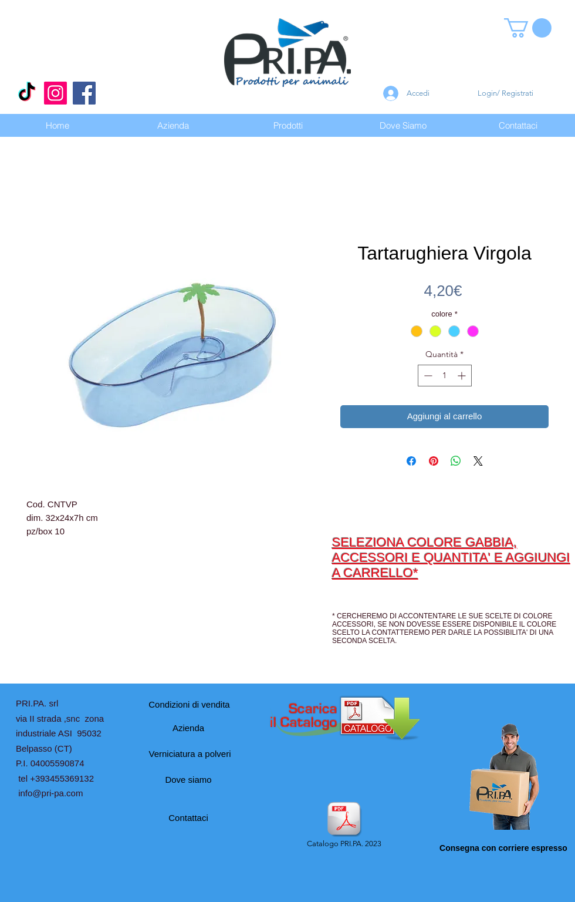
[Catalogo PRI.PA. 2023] (344, 825)
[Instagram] (55, 93)
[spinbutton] (444, 375)
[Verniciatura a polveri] (190, 753)
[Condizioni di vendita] (189, 704)
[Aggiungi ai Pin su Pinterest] (434, 461)
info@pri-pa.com (50, 793)
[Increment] (462, 375)
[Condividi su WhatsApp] (456, 461)
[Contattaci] (188, 817)
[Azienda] (188, 727)
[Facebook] (84, 93)
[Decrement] (427, 375)
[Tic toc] (26, 93)
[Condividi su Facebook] (411, 461)
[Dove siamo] (188, 779)
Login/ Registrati (505, 93)
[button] (528, 28)
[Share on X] (478, 461)
